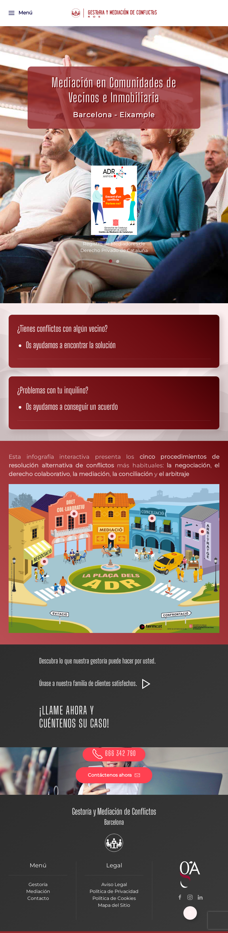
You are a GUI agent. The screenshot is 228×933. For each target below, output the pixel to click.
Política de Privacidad (114, 891)
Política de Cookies (114, 898)
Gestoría (38, 884)
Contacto (38, 898)
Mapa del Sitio (114, 905)
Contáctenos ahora (114, 775)
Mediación (38, 891)
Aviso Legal (114, 884)
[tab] (110, 261)
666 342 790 (114, 753)
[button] (20, 13)
